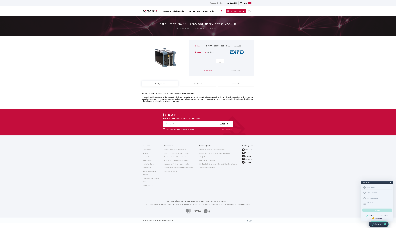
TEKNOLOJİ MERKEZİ (236, 11)
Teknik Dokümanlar (149, 171)
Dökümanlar (236, 84)
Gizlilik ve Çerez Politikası (207, 160)
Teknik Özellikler (198, 84)
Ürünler (189, 28)
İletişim (212, 11)
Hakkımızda (147, 150)
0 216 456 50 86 (228, 204)
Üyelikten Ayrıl (227, 129)
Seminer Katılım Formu (151, 178)
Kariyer (145, 175)
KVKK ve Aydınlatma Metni (173, 129)
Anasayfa (180, 28)
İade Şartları (203, 157)
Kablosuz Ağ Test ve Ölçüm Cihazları (176, 164)
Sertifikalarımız (148, 160)
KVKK (144, 182)
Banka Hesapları (148, 185)
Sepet (245, 3)
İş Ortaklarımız (148, 157)
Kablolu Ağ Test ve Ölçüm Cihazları (176, 160)
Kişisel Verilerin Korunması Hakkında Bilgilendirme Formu (218, 164)
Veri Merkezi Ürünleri (171, 171)
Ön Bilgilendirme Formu (207, 168)
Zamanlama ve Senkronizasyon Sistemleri (178, 168)
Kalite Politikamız (148, 164)
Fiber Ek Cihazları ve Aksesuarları (175, 150)
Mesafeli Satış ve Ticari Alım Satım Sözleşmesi (214, 153)
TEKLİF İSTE (207, 70)
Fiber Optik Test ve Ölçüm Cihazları (176, 153)
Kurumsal (167, 11)
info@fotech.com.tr (243, 204)
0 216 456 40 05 (214, 204)
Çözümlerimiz (178, 11)
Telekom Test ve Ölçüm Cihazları (206, 28)
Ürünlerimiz (190, 11)
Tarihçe (145, 153)
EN (250, 11)
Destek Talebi (216, 3)
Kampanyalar (202, 11)
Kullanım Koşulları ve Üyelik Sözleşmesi (212, 150)
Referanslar (147, 168)
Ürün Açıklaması (160, 84)
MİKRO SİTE (235, 70)
